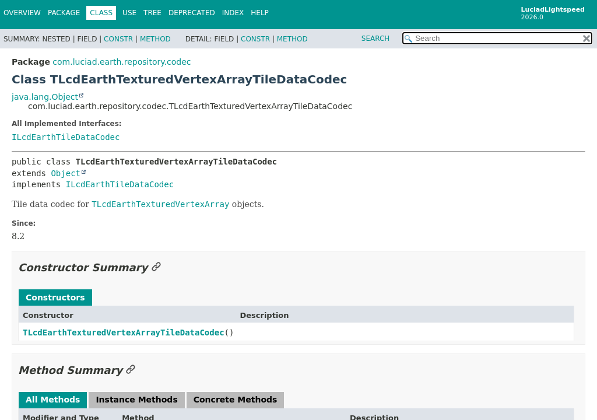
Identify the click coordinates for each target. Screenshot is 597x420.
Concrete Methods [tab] (236, 399)
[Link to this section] (156, 267)
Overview (22, 13)
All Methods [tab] (53, 399)
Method (155, 39)
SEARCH (375, 38)
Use (129, 13)
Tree (152, 13)
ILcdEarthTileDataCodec (66, 137)
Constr (118, 39)
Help (260, 13)
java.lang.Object (45, 97)
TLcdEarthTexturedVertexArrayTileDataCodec (123, 332)
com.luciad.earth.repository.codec (121, 61)
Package (64, 13)
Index (233, 13)
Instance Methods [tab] (136, 399)
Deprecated (191, 13)
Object (65, 173)
